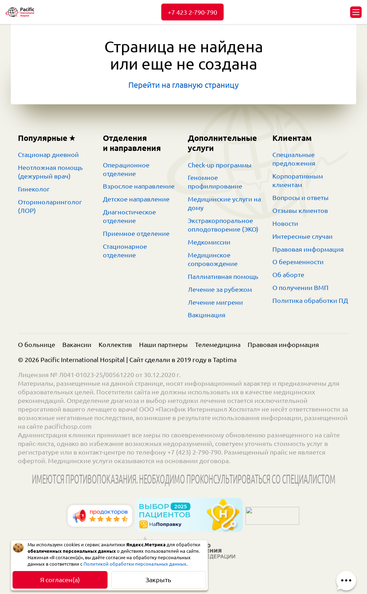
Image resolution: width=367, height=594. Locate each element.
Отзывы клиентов (300, 210)
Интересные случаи (302, 236)
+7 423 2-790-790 (192, 12)
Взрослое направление (139, 186)
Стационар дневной (48, 154)
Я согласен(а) (60, 579)
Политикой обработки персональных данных (135, 563)
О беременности (298, 261)
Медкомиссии (209, 242)
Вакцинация (206, 314)
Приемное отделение (136, 233)
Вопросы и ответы (300, 197)
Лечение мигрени (215, 302)
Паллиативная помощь (223, 276)
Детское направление (136, 199)
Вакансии (76, 344)
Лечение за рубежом (220, 289)
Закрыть (158, 579)
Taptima (225, 359)
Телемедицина (217, 344)
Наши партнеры (163, 344)
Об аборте (288, 274)
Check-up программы (220, 164)
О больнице (36, 344)
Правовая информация (308, 249)
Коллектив (115, 344)
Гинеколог (34, 189)
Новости (285, 223)
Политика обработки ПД (310, 300)
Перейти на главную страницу (183, 84)
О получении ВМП (300, 287)
